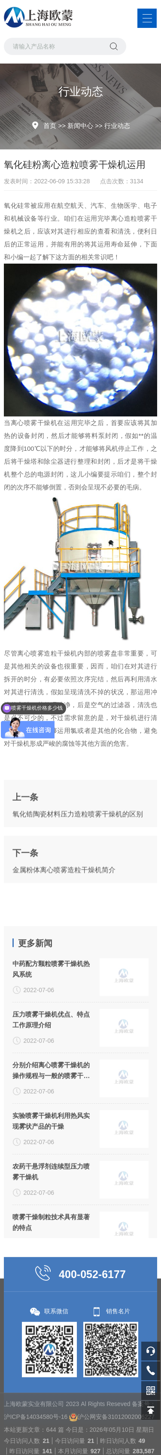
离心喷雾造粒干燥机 (47, 653)
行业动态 (117, 125)
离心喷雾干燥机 (34, 422)
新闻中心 (80, 125)
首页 (49, 125)
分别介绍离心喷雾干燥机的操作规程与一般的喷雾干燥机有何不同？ (51, 1126)
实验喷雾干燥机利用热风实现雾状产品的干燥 (51, 1176)
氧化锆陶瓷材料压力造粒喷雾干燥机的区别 (77, 832)
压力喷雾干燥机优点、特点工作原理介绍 (51, 1075)
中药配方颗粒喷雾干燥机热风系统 (51, 1024)
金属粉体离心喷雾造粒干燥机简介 (63, 888)
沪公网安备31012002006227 (116, 1451)
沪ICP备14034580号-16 (35, 1451)
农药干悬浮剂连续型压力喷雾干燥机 (51, 1227)
